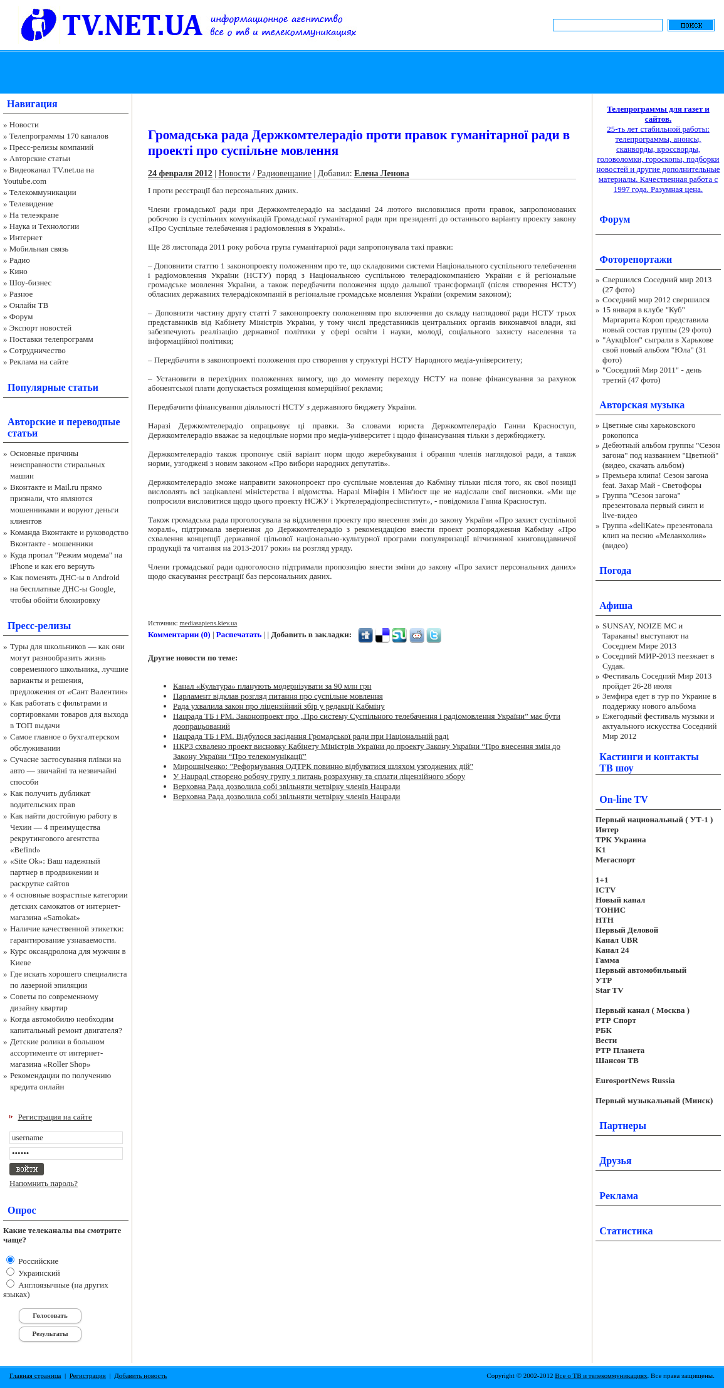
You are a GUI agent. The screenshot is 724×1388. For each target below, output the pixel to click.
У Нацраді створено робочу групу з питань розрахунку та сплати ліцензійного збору (319, 776)
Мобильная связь (38, 248)
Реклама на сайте (39, 361)
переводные (93, 421)
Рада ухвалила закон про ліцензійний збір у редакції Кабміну (279, 706)
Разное (21, 294)
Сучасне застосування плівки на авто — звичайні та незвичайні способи (65, 771)
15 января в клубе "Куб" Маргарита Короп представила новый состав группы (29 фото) (656, 319)
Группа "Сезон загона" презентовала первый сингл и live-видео (653, 505)
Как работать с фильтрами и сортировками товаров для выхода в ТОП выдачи (69, 714)
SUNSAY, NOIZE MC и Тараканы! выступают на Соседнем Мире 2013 (645, 635)
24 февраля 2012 (180, 173)
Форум (21, 316)
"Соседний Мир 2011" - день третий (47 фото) (651, 374)
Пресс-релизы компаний (51, 147)
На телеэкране (34, 215)
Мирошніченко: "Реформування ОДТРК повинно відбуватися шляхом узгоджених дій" (323, 766)
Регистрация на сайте (55, 1116)
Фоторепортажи (635, 259)
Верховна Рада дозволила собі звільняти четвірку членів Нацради (286, 786)
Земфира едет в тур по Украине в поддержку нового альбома (659, 701)
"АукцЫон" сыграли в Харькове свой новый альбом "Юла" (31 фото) (657, 349)
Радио (19, 260)
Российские (37, 1261)
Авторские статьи (39, 158)
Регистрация (88, 1375)
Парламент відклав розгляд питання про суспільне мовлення (278, 696)
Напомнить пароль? (43, 1183)
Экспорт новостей (40, 327)
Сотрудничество (37, 350)
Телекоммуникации (42, 192)
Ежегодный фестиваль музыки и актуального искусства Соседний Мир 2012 (659, 726)
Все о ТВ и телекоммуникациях (601, 1375)
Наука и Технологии (44, 226)
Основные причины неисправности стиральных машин (57, 464)
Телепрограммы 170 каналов (58, 135)
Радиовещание (284, 173)
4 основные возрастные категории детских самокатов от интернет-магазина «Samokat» (69, 906)
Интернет (26, 237)
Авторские (32, 421)
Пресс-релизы (39, 625)
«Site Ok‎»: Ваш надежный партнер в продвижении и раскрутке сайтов (55, 872)
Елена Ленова (381, 173)
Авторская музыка (642, 405)
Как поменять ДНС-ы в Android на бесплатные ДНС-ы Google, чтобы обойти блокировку (65, 589)
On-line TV (623, 799)
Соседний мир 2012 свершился (656, 299)
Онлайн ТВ (28, 305)
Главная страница (35, 1375)
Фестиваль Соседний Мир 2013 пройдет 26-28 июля (656, 681)
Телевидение (31, 203)
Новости (24, 124)
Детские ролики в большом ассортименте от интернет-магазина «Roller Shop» (57, 1053)
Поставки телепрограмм (51, 339)
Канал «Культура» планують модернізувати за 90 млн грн (272, 686)
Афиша (615, 605)
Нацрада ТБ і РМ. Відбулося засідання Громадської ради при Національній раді (311, 736)
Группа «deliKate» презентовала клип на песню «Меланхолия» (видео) (657, 535)
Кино (18, 271)
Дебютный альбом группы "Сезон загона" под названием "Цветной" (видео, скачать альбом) (661, 455)
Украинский (38, 1273)
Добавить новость (140, 1375)
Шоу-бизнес (30, 282)
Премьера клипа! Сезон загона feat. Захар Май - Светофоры (655, 480)
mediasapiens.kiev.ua (208, 623)
